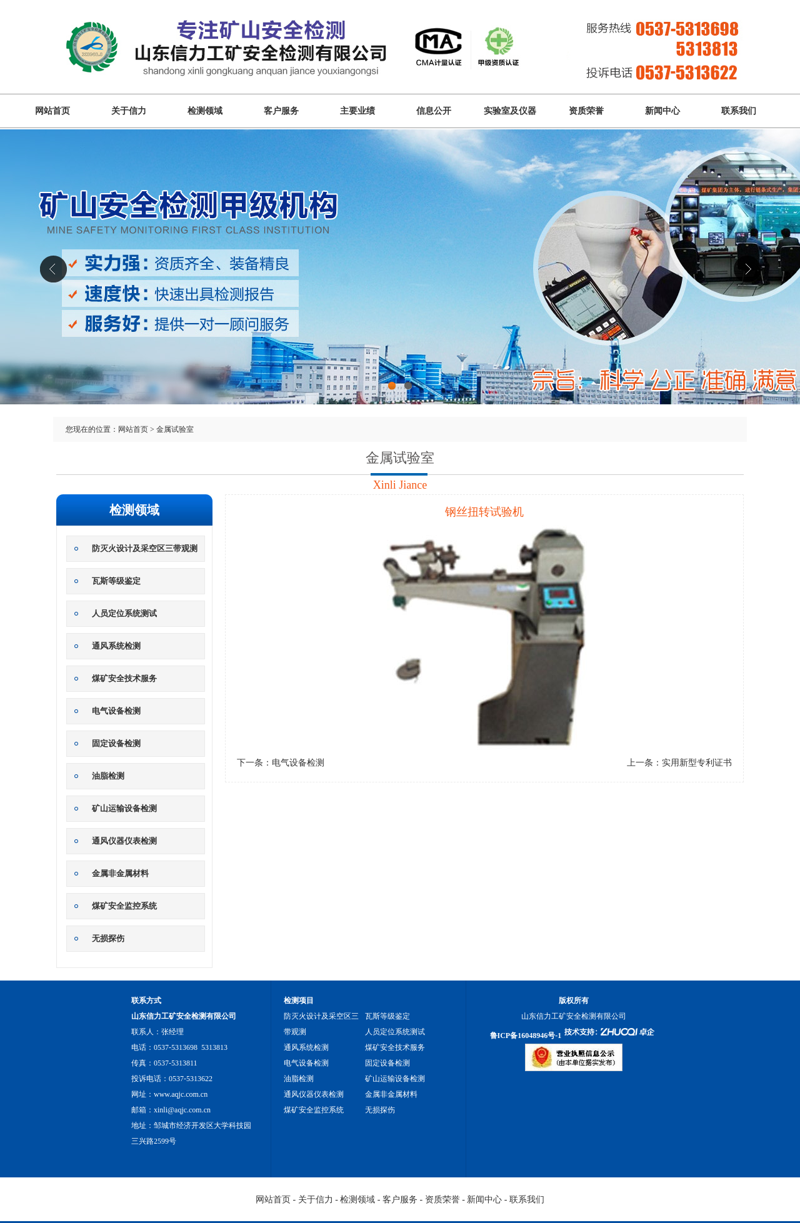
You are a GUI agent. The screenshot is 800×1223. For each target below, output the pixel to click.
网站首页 (52, 111)
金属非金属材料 (120, 873)
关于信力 (128, 111)
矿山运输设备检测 (124, 808)
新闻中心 (662, 111)
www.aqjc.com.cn (181, 1094)
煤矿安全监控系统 (124, 906)
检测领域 (205, 111)
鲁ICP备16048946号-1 (526, 1035)
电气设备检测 (116, 711)
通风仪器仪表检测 (124, 841)
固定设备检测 (116, 743)
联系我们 (738, 111)
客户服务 (281, 111)
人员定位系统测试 (124, 613)
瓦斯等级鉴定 (116, 581)
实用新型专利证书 (697, 762)
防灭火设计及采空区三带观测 (145, 548)
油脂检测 (108, 776)
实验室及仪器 (510, 111)
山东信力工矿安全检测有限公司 (400, 285)
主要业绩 (357, 111)
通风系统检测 (116, 646)
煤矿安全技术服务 (124, 678)
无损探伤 (108, 938)
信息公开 (433, 111)
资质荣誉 (586, 111)
